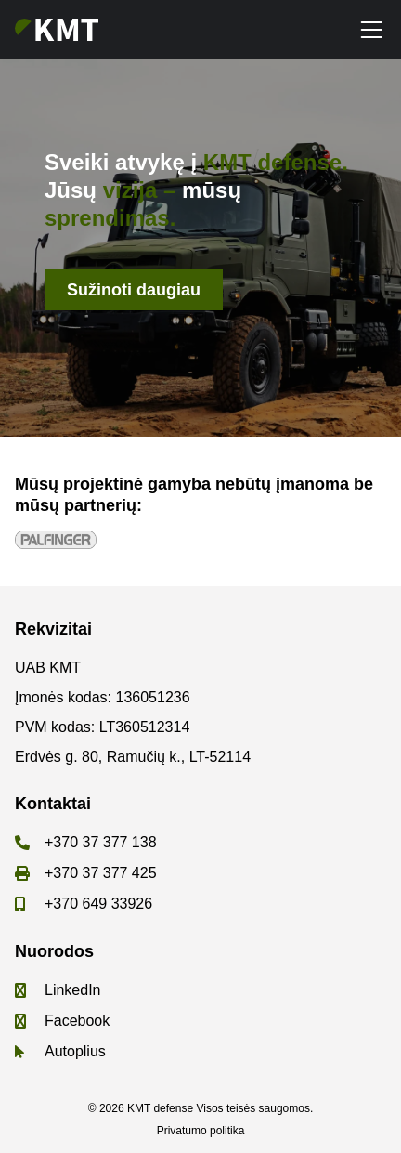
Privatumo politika (201, 1130)
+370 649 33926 (98, 903)
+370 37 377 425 (101, 873)
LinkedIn (73, 990)
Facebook (77, 1021)
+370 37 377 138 (101, 842)
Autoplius (75, 1051)
